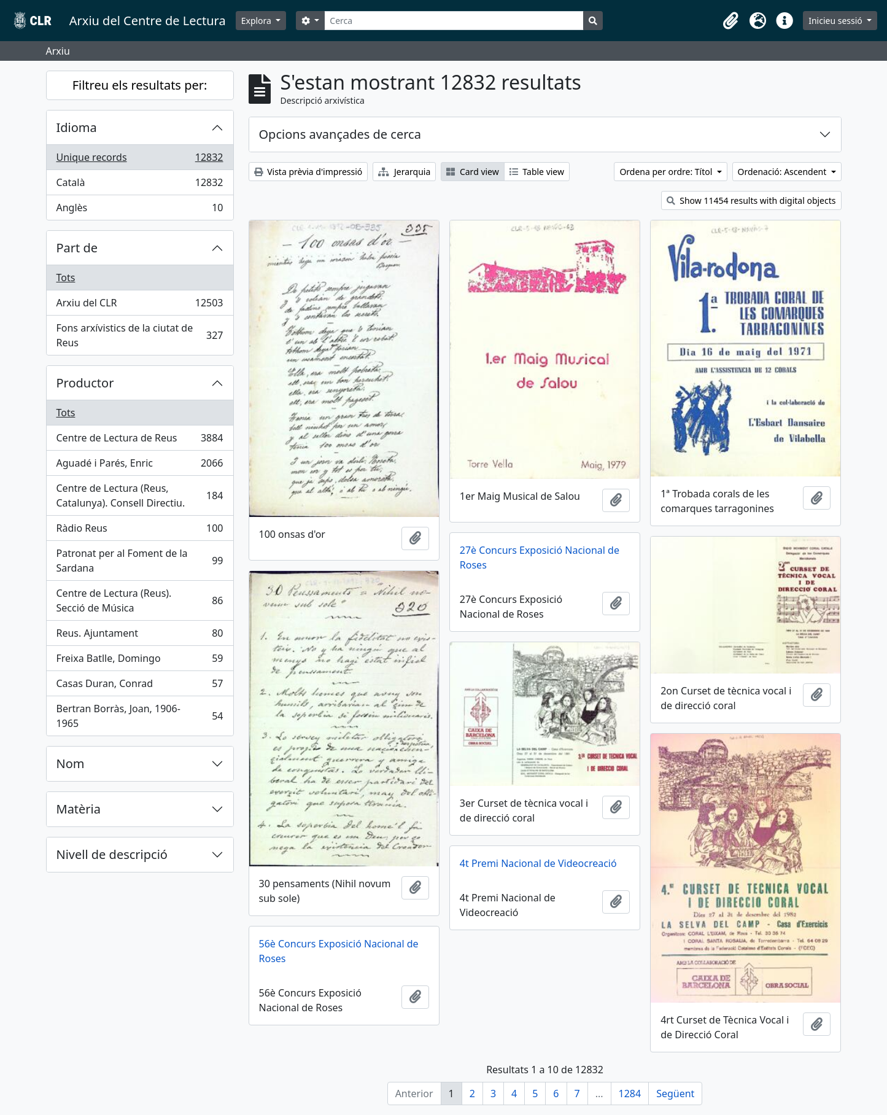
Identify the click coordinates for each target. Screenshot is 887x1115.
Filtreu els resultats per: (139, 85)
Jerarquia (404, 171)
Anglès (139, 210)
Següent (675, 1093)
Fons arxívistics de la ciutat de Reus (139, 335)
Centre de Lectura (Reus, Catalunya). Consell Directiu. (139, 495)
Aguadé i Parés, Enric (139, 466)
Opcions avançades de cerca (340, 134)
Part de (77, 247)
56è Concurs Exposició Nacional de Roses (339, 951)
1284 (630, 1093)
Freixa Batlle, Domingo (139, 661)
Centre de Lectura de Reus (139, 440)
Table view (536, 171)
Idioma (76, 127)
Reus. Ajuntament (139, 636)
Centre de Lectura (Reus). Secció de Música (139, 600)
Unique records (139, 160)
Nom (70, 763)
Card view (472, 171)
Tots (66, 277)
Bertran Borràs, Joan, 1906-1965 (139, 716)
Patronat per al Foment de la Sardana (139, 560)
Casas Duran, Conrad (139, 686)
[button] (730, 20)
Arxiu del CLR (139, 305)
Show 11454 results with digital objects (751, 200)
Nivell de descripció (112, 854)
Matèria (78, 809)
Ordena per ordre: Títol (667, 171)
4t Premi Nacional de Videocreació (538, 863)
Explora (257, 20)
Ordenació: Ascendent (783, 171)
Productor (85, 383)
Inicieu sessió (836, 20)
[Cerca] (454, 20)
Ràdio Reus (139, 531)
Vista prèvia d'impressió (308, 171)
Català (139, 185)
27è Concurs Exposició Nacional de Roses (539, 557)
